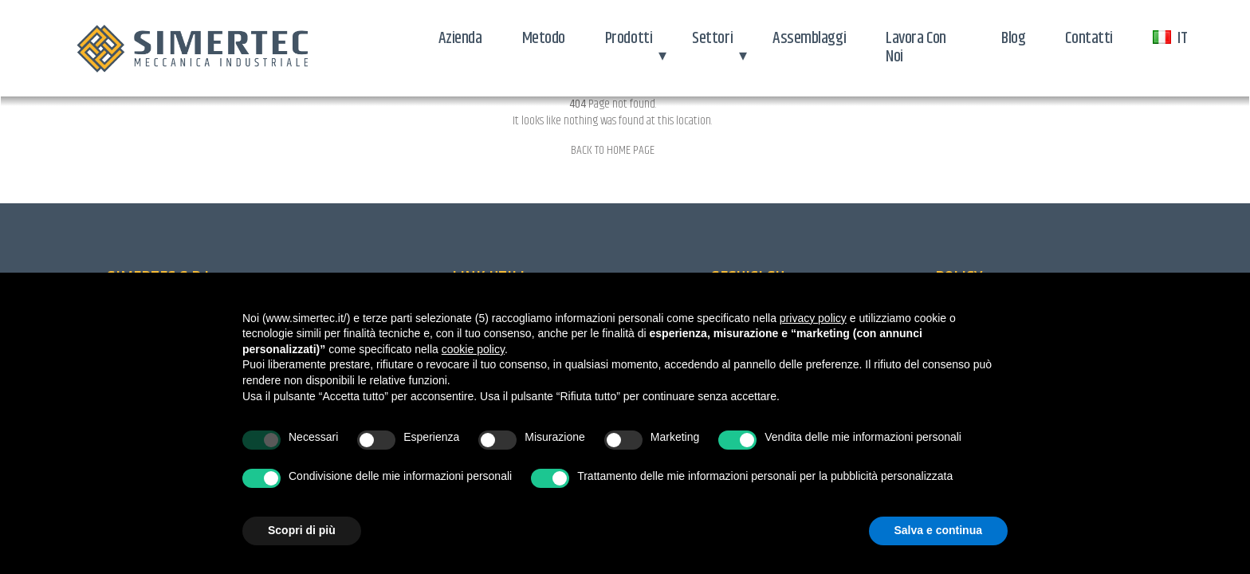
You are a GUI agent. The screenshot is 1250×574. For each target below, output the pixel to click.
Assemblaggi (809, 38)
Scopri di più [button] (302, 530)
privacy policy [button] (813, 318)
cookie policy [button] (473, 349)
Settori (712, 38)
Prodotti (628, 38)
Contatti (1088, 38)
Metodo (543, 38)
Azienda (460, 38)
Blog (1013, 38)
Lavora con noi (916, 47)
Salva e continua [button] (938, 530)
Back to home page (612, 150)
